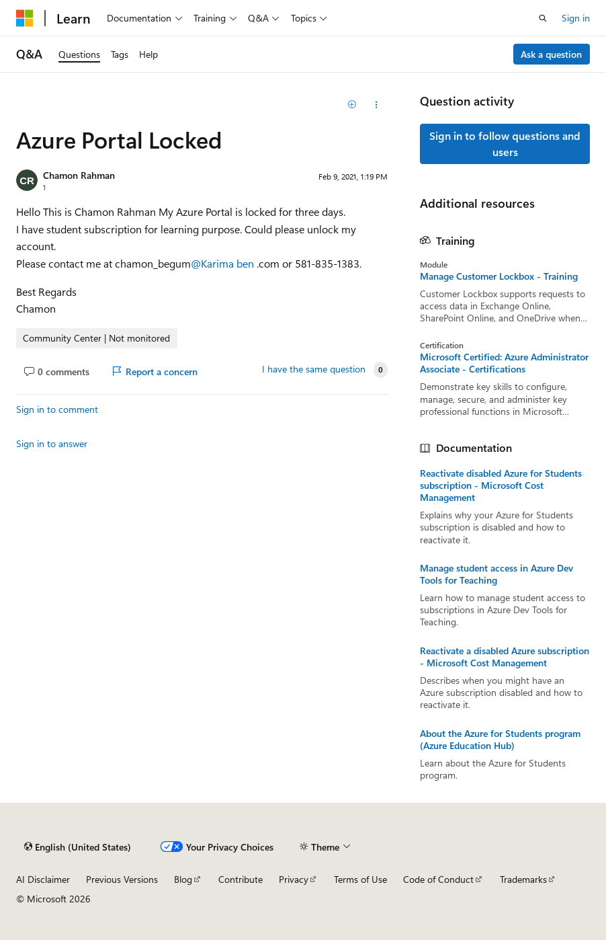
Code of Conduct (438, 879)
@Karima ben (224, 263)
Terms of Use (360, 879)
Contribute (240, 879)
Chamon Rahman (79, 175)
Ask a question (551, 54)
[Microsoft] (25, 18)
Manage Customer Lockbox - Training (499, 276)
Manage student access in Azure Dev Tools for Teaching (496, 574)
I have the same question (313, 369)
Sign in (576, 17)
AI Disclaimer (43, 879)
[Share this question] (376, 105)
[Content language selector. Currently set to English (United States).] (77, 846)
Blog (183, 879)
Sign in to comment (57, 409)
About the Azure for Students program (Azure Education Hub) (500, 740)
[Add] (352, 105)
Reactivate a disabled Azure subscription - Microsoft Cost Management (504, 657)
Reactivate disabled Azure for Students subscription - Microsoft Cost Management (501, 485)
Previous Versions (122, 879)
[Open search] (542, 18)
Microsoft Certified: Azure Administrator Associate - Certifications (504, 363)
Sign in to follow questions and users (504, 143)
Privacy (293, 879)
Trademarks (523, 879)
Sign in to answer (51, 443)
